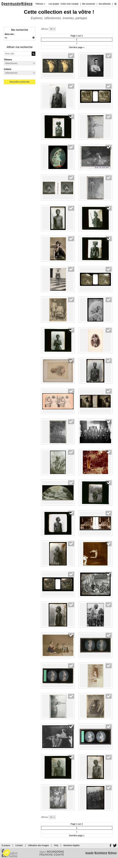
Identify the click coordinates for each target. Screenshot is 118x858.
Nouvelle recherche (20, 82)
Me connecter (88, 4)
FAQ (56, 845)
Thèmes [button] (40, 4)
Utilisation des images (38, 845)
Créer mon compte (70, 4)
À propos (6, 845)
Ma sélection (105, 4)
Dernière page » (76, 47)
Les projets (54, 4)
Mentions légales (71, 845)
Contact (19, 845)
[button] (6, 852)
